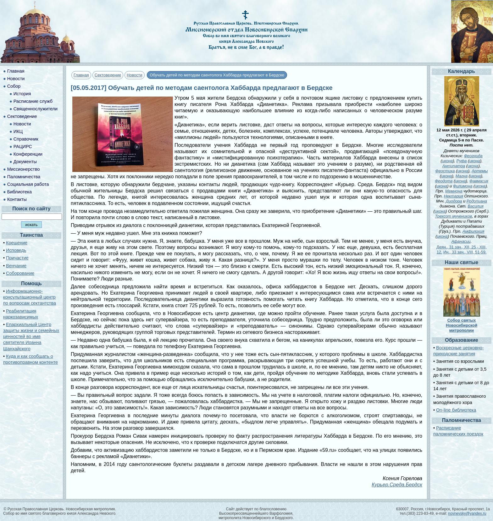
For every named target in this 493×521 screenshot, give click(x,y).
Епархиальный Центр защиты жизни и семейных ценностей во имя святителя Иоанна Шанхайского (31, 336)
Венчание (16, 265)
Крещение (16, 242)
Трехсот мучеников (453, 216)
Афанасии (461, 241)
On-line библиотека (456, 410)
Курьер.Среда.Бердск (397, 484)
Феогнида (473, 155)
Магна (462, 176)
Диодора (454, 201)
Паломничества (24, 176)
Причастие (17, 257)
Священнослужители (36, 108)
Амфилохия (473, 231)
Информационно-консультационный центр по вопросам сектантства (29, 297)
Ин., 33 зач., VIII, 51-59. (464, 252)
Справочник (26, 138)
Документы (25, 161)
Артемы (480, 171)
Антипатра (453, 166)
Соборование (20, 273)
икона (447, 160)
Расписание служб (33, 101)
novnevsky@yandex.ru (467, 513)
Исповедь (16, 250)
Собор (14, 86)
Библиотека (19, 191)
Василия (475, 206)
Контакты (17, 199)
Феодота (443, 181)
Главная (81, 75)
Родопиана (477, 201)
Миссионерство (23, 169)
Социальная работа (28, 184)
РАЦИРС (23, 146)
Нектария (453, 196)
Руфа (462, 160)
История (22, 93)
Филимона (463, 186)
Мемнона (454, 191)
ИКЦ (18, 131)
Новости (134, 75)
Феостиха (445, 171)
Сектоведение (108, 75)
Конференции (28, 154)
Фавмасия (478, 181)
